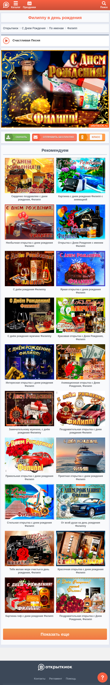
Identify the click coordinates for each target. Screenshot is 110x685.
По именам (56, 28)
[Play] (6, 41)
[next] (105, 89)
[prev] (5, 89)
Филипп (72, 28)
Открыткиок (10, 28)
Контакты (39, 678)
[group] (55, 40)
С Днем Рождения (33, 28)
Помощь (71, 678)
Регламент (55, 678)
